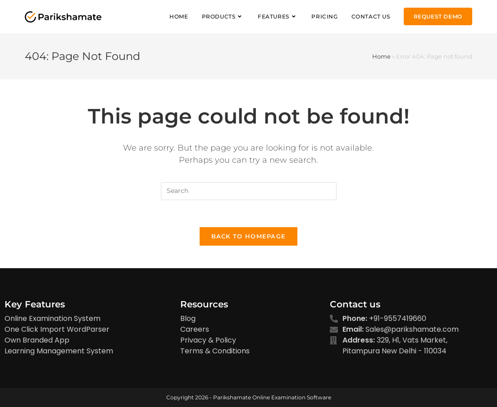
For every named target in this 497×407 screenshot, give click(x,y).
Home (381, 56)
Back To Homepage (248, 236)
